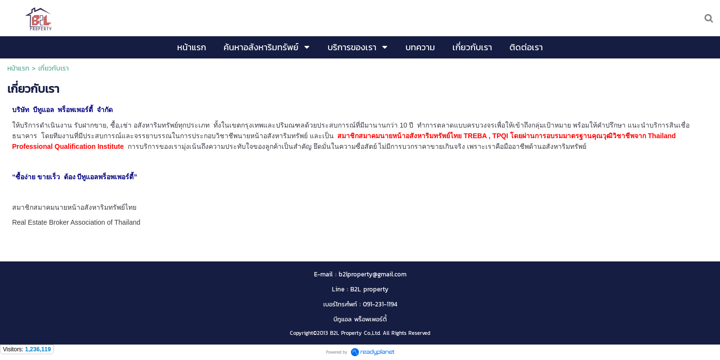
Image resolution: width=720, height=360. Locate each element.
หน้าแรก (18, 68)
